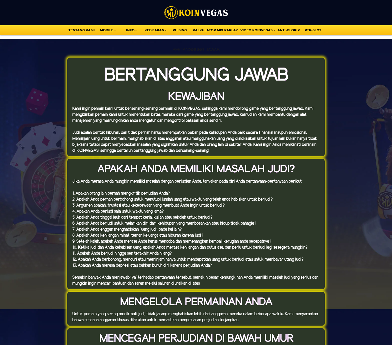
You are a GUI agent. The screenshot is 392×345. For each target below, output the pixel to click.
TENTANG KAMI (81, 30)
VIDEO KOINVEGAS (256, 30)
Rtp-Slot (312, 30)
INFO (130, 30)
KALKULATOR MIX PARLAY (215, 30)
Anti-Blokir (289, 30)
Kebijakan (154, 30)
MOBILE (106, 30)
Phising (179, 30)
